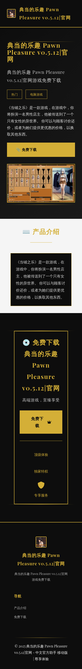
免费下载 (20, 617)
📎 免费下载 (26, 149)
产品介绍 (20, 608)
